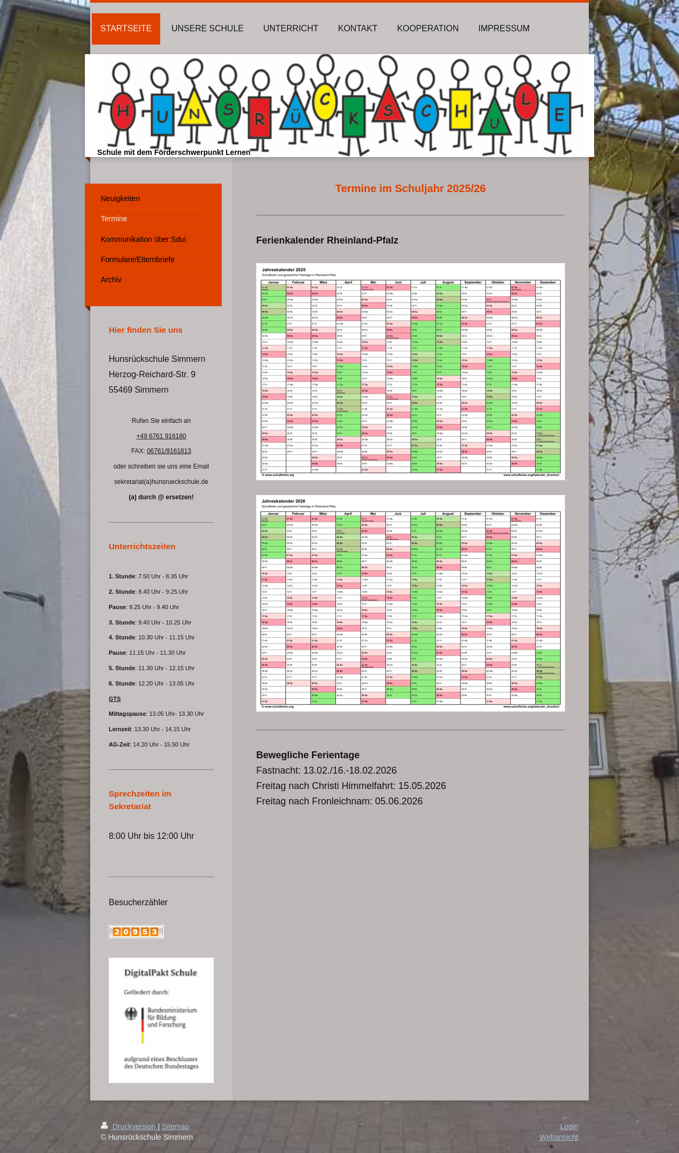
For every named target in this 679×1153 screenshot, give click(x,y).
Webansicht (558, 1137)
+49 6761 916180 (161, 436)
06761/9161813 (169, 451)
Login (569, 1126)
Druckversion (129, 1126)
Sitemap (175, 1126)
